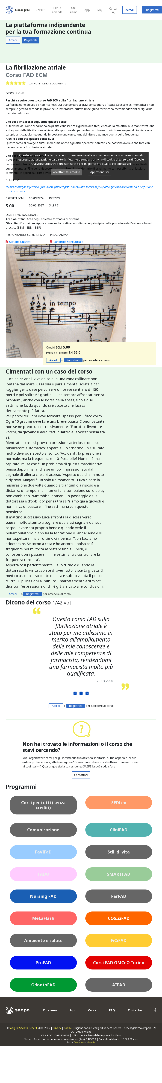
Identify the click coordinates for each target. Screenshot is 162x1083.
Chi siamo (73, 10)
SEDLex (118, 802)
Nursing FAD (43, 896)
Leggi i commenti (54, 83)
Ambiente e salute (43, 940)
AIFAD (118, 985)
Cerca (113, 10)
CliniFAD (118, 830)
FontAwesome (79, 1042)
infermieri (33, 187)
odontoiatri (78, 187)
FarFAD (118, 896)
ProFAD (43, 962)
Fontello (91, 1042)
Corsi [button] (39, 10)
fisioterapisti (61, 187)
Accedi (129, 10)
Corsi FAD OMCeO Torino (118, 962)
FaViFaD (43, 852)
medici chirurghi (16, 187)
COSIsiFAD (118, 918)
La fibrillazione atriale (66, 242)
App (87, 10)
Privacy (57, 1028)
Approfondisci (99, 172)
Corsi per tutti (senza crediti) (43, 805)
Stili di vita (119, 852)
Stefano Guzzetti (18, 242)
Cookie (68, 1028)
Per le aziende (57, 10)
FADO (43, 874)
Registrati (30, 40)
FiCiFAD (118, 940)
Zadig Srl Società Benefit (23, 1028)
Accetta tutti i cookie (66, 172)
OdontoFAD (43, 985)
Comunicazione (43, 830)
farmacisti (46, 187)
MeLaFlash (43, 918)
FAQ (99, 10)
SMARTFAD (118, 874)
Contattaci (81, 775)
